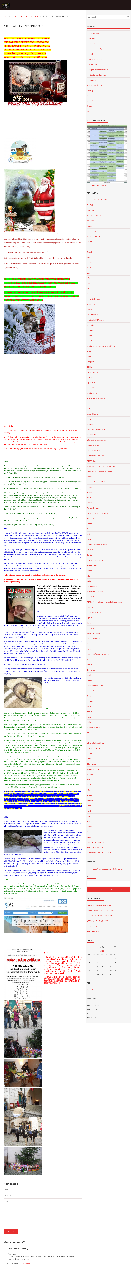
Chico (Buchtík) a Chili (95, 560)
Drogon (90, 377)
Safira (89, 581)
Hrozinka (90, 607)
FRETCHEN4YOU (93, 931)
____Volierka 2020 (93, 299)
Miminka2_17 (92, 393)
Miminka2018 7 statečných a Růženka (101, 346)
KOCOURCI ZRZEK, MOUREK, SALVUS (101, 466)
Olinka (89, 241)
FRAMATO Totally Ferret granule (99, 905)
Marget (89, 247)
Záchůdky (92, 80)
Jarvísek (90, 309)
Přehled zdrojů (92, 990)
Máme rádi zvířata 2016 (96, 398)
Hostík (89, 226)
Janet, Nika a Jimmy (94, 414)
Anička (89, 795)
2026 (102, 951)
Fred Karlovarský (93, 597)
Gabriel (89, 523)
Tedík (89, 623)
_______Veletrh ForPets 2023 (97, 185)
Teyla (89, 706)
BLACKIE (90, 205)
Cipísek (89, 618)
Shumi (89, 252)
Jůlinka (89, 712)
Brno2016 (90, 388)
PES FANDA (91, 461)
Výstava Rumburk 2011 (95, 685)
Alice (88, 288)
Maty (89, 409)
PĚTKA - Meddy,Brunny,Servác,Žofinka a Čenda (104, 602)
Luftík (89, 356)
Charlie (89, 832)
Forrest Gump (92, 518)
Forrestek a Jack (93, 508)
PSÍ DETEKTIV (92, 926)
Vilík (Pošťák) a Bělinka (95, 743)
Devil (89, 675)
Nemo (89, 649)
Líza (88, 738)
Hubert (89, 826)
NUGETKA (90, 210)
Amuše (89, 262)
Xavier (89, 779)
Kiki (88, 257)
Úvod (6, 16)
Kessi (89, 811)
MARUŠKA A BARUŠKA (95, 215)
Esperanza (91, 670)
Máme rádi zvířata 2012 (96, 482)
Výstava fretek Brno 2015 (96, 440)
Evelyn (89, 487)
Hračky (91, 54)
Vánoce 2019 (91, 304)
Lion (88, 273)
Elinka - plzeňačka (93, 638)
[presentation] (23, 1223)
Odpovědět (27, 1263)
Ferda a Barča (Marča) (95, 847)
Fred (88, 816)
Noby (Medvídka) (93, 727)
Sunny (89, 570)
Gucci (89, 696)
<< (89, 947)
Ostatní (89, 101)
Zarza (89, 732)
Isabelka (90, 341)
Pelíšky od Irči (92, 424)
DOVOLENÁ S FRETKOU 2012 (97, 544)
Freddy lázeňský (93, 445)
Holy (88, 821)
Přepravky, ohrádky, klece (98, 70)
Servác (89, 555)
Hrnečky (90, 90)
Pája (88, 278)
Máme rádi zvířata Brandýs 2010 (99, 853)
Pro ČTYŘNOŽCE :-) (94, 33)
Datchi (89, 753)
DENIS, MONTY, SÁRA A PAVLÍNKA (99, 471)
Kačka (89, 659)
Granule (92, 43)
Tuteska (90, 800)
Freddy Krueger (93, 565)
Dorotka (90, 701)
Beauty (89, 680)
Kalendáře (91, 96)
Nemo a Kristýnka (93, 691)
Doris (89, 806)
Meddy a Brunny (93, 769)
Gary (88, 403)
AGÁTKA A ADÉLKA (94, 612)
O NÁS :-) (14, 16)
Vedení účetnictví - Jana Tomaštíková (100, 910)
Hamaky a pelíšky (95, 49)
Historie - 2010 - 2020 (30, 16)
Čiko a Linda (91, 764)
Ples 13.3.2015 (92, 435)
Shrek (89, 785)
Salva (89, 837)
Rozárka (90, 774)
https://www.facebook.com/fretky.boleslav (108, 869)
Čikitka (89, 367)
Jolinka (89, 665)
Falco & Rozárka (93, 372)
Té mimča (90, 325)
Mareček (90, 351)
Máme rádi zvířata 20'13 (96, 456)
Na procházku (94, 64)
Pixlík (89, 722)
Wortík (89, 268)
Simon (89, 503)
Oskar (89, 539)
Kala (88, 294)
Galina (89, 759)
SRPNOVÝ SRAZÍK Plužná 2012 (98, 513)
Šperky (89, 106)
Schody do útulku (93, 236)
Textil (89, 111)
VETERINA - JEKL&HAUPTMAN (98, 921)
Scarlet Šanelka (92, 315)
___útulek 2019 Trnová (95, 320)
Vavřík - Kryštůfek (93, 633)
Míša (88, 534)
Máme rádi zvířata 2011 (96, 591)
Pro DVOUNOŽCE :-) (94, 85)
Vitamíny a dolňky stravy (98, 75)
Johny (89, 576)
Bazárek (92, 38)
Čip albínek (91, 382)
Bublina (90, 330)
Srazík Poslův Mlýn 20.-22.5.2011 (99, 654)
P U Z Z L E (91, 550)
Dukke (89, 335)
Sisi (88, 644)
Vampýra (90, 362)
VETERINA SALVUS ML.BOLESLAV (99, 916)
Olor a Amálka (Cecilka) (95, 842)
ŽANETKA (90, 221)
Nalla (89, 497)
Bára (88, 790)
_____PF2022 (91, 231)
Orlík (88, 283)
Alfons (89, 476)
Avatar (89, 529)
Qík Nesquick (92, 586)
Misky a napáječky (96, 59)
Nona (89, 717)
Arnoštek (90, 628)
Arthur (89, 492)
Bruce (89, 419)
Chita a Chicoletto (93, 748)
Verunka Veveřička (94, 450)
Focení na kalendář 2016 (96, 429)
